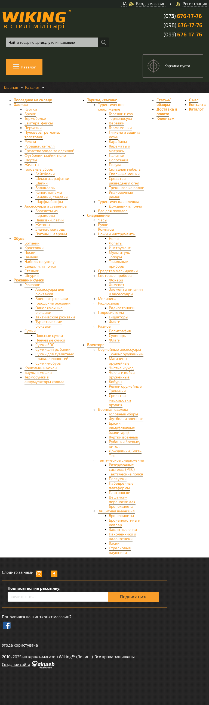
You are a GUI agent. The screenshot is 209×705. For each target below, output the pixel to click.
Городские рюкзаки (52, 303)
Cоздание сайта (16, 664)
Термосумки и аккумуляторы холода (44, 379)
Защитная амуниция (116, 511)
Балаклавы (45, 188)
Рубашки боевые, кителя (124, 444)
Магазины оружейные (119, 361)
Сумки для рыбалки (52, 349)
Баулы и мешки (38, 372)
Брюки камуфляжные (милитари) (122, 428)
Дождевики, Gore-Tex (125, 453)
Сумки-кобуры (48, 363)
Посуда (115, 164)
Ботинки (31, 243)
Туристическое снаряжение (111, 107)
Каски (114, 543)
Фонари (116, 280)
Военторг (95, 345)
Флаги (114, 340)
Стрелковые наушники (120, 550)
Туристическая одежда (118, 201)
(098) (183, 25)
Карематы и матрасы (119, 148)
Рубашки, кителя (39, 146)
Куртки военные (123, 437)
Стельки (31, 271)
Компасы (106, 229)
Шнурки (31, 275)
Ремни (30, 141)
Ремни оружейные (125, 386)
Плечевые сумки (50, 340)
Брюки (30, 114)
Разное (104, 326)
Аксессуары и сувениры (45, 206)
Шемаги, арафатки (52, 178)
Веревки (116, 123)
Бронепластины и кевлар (124, 522)
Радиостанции (121, 308)
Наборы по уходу (39, 261)
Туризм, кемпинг (102, 100)
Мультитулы (120, 252)
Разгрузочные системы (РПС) (122, 467)
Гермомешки (120, 128)
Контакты (197, 104)
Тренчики (117, 391)
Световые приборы (115, 275)
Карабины (118, 141)
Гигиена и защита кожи (124, 134)
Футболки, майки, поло (45, 155)
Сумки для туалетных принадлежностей (54, 356)
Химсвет (116, 285)
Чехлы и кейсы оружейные (122, 375)
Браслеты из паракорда (46, 213)
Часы (102, 220)
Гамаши (31, 257)
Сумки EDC (44, 345)
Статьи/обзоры (163, 102)
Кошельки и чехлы (40, 368)
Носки (29, 252)
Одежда (21, 104)
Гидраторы (118, 317)
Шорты (30, 160)
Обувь (19, 238)
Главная (11, 87)
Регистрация (195, 3)
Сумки (30, 331)
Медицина (107, 298)
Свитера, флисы (38, 123)
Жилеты (31, 164)
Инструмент (120, 248)
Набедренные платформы (121, 485)
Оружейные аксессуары (119, 349)
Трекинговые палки (126, 188)
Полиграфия (120, 331)
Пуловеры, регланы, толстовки (42, 134)
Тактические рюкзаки (55, 317)
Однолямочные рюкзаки (49, 310)
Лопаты (115, 243)
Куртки (30, 109)
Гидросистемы (111, 312)
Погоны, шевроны (51, 234)
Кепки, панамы (48, 192)
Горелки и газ (121, 114)
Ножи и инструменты (117, 234)
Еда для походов (113, 211)
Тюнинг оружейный (126, 354)
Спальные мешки (124, 174)
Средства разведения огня (124, 181)
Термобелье (35, 118)
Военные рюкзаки (51, 298)
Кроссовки (34, 248)
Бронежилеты (121, 515)
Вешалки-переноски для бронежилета (122, 502)
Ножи (114, 238)
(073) (183, 16)
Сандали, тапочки (40, 266)
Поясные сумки (49, 335)
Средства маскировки (118, 271)
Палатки (116, 155)
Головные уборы (39, 169)
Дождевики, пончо (125, 206)
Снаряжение (98, 215)
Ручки (103, 225)
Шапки (41, 183)
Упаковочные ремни (121, 194)
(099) (183, 34)
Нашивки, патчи (49, 220)
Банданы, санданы (51, 197)
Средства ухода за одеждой (49, 151)
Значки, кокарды (50, 229)
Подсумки (118, 479)
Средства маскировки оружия (120, 400)
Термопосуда (120, 118)
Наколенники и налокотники (122, 536)
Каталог (32, 87)
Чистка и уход (121, 368)
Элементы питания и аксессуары (126, 291)
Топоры (115, 257)
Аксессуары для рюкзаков (49, 291)
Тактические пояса (126, 474)
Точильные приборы (118, 264)
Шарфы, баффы (49, 201)
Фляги (114, 321)
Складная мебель (124, 169)
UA (124, 3)
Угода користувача (20, 645)
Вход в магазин (150, 3)
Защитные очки (123, 529)
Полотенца (118, 160)
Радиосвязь (108, 303)
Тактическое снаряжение (121, 460)
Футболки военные (126, 418)
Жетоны (42, 225)
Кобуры (115, 382)
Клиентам (165, 118)
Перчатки (33, 128)
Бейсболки (45, 174)
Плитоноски (119, 492)
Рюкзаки (32, 285)
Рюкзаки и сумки (29, 280)
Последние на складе (33, 100)
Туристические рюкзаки (48, 324)
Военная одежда (113, 409)
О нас (193, 100)
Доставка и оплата (166, 111)
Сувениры (118, 335)
